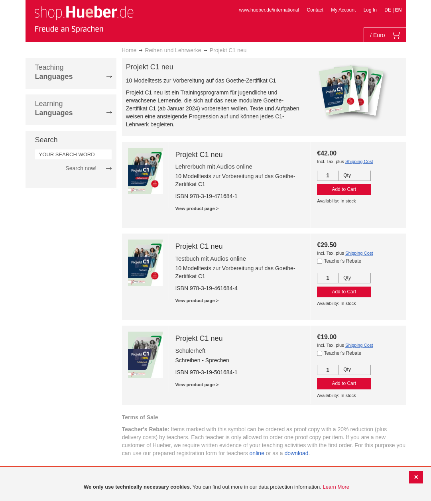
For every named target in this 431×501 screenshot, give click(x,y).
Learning (54, 108)
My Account (343, 10)
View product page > (196, 208)
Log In (370, 10)
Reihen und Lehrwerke (173, 50)
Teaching (54, 72)
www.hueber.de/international (269, 10)
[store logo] (84, 19)
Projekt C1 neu (198, 155)
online (257, 453)
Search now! (80, 168)
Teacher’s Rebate (343, 261)
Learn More (336, 487)
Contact (315, 10)
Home (129, 50)
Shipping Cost (359, 161)
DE (388, 10)
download (297, 453)
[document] (216, 487)
